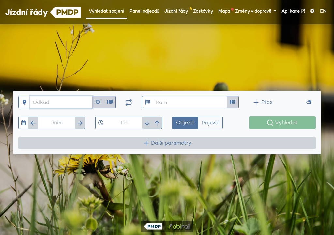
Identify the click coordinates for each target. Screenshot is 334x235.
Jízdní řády (177, 11)
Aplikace (293, 11)
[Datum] (56, 123)
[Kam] (190, 102)
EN (323, 11)
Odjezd (185, 122)
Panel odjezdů (144, 11)
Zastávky (203, 11)
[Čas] (124, 123)
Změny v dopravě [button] (254, 11)
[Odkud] (61, 102)
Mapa (225, 11)
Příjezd (210, 122)
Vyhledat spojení (106, 11)
